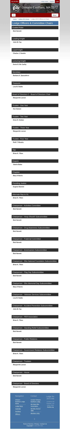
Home (15, 19)
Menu (54, 15)
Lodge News (19, 406)
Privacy (36, 424)
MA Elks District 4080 (35, 409)
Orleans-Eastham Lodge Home (20, 401)
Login (57, 1)
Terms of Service (28, 424)
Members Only (35, 413)
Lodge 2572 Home (23, 19)
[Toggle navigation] (14, 15)
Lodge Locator (44, 1)
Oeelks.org (50, 407)
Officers (17, 414)
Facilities (18, 411)
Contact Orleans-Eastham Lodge (36, 400)
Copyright (30, 425)
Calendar (18, 409)
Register (52, 1)
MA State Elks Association (35, 405)
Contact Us (43, 424)
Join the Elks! (14, 1)
